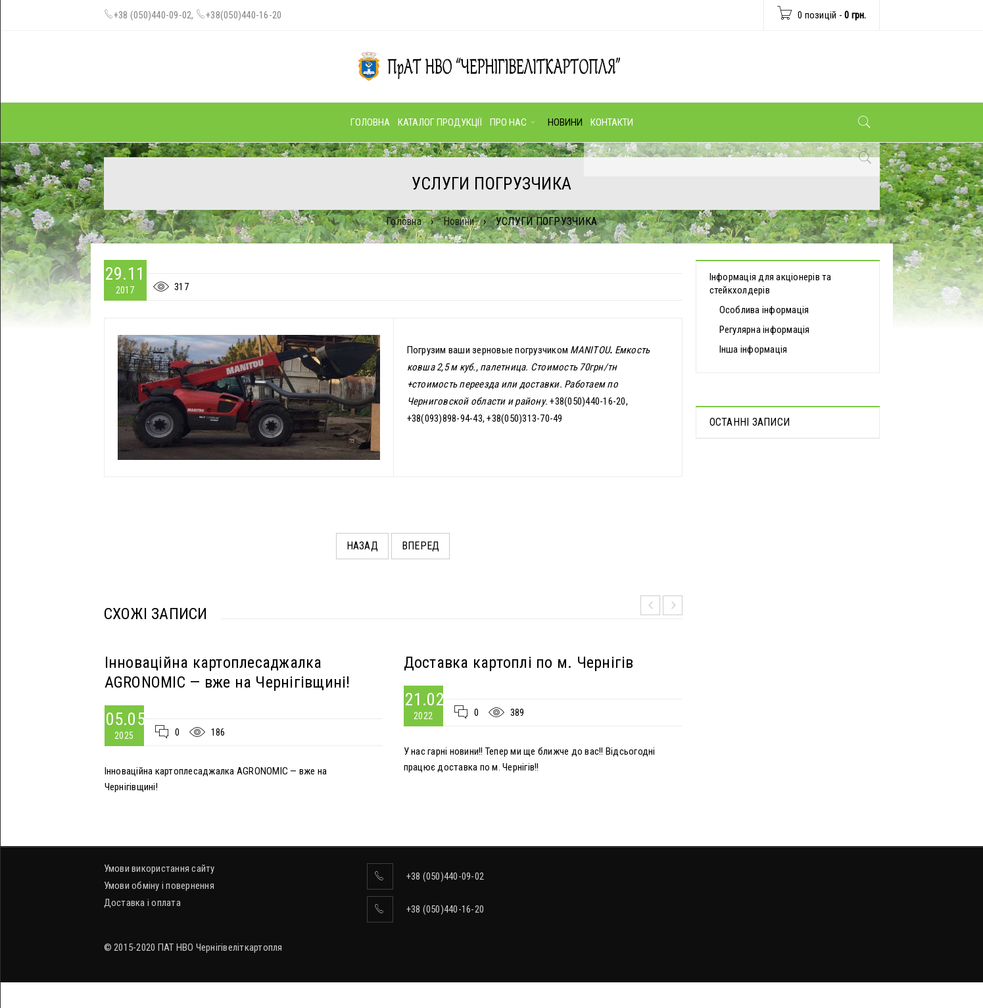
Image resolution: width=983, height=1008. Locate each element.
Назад (362, 546)
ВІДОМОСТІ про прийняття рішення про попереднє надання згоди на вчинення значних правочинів (782, 587)
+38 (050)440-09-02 (153, 15)
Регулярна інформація (764, 330)
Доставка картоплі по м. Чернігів (519, 662)
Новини (459, 221)
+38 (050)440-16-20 (445, 909)
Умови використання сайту (159, 868)
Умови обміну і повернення (159, 886)
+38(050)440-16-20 (243, 15)
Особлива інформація (764, 310)
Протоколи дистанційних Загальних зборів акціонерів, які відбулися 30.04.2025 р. (784, 484)
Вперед (421, 546)
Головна (403, 221)
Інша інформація (753, 349)
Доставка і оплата (142, 903)
